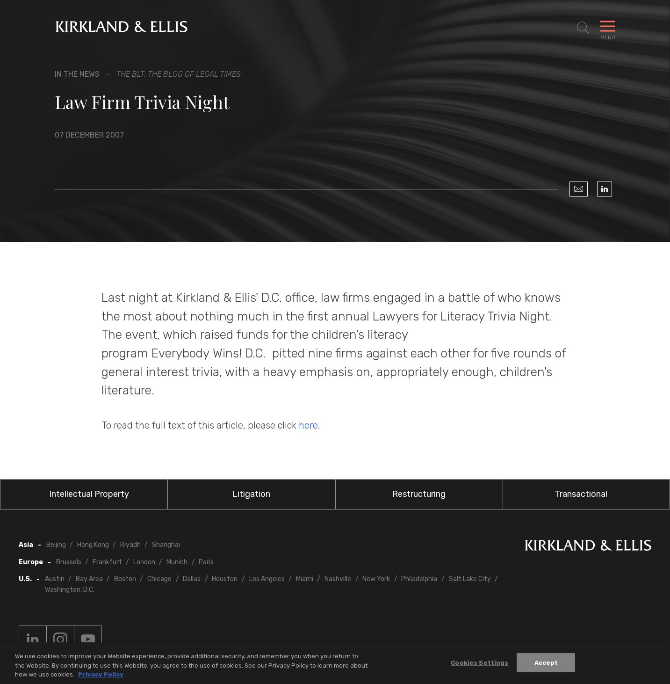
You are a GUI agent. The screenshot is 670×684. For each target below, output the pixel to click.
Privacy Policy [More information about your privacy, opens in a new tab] (100, 674)
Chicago (159, 579)
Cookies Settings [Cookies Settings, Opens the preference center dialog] (479, 662)
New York (376, 579)
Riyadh (130, 545)
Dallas (192, 579)
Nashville (337, 579)
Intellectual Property (89, 494)
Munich (176, 562)
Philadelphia (419, 579)
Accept (546, 662)
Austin (55, 579)
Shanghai (166, 545)
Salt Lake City (470, 579)
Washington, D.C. (69, 590)
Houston (225, 579)
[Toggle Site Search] (583, 28)
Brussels (68, 562)
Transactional (581, 494)
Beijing (56, 545)
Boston (125, 579)
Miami (304, 579)
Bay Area (89, 579)
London (144, 562)
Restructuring (419, 494)
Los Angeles (267, 579)
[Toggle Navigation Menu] (608, 28)
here (308, 425)
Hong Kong (93, 545)
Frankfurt (107, 562)
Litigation (251, 494)
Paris (206, 562)
